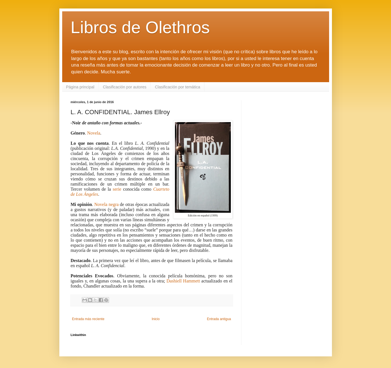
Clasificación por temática (177, 87)
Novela (93, 133)
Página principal (80, 87)
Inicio (156, 319)
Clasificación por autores (124, 87)
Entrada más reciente (88, 319)
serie (117, 189)
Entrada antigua (219, 319)
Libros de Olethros (140, 27)
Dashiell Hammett (183, 280)
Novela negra (106, 204)
